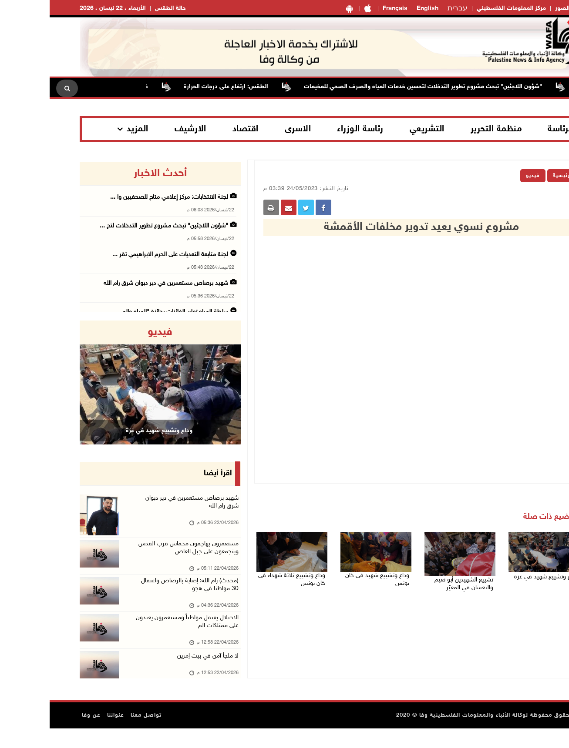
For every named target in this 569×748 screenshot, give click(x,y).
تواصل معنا (96, 734)
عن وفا (41, 734)
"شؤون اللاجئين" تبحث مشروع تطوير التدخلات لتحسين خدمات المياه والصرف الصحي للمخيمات (368, 86)
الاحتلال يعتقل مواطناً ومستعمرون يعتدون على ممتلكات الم (144, 636)
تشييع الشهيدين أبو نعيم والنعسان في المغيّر (419, 582)
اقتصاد (196, 129)
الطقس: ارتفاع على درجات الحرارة (171, 86)
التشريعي (377, 129)
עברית (408, 8)
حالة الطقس (120, 8)
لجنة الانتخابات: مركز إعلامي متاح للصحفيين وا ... (119, 197)
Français (345, 8)
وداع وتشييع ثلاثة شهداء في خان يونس (242, 578)
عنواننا (65, 734)
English (378, 8)
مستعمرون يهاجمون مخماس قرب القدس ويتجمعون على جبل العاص (136, 555)
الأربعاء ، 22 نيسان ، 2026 (63, 8)
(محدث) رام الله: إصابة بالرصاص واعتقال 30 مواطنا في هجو (137, 595)
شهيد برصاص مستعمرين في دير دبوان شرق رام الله (116, 283)
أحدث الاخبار (110, 173)
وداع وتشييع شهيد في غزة (501, 573)
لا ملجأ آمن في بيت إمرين (156, 672)
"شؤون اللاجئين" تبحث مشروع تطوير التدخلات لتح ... (114, 226)
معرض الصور (522, 8)
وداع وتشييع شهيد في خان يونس (326, 573)
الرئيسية (513, 176)
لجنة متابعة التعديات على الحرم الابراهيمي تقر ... (120, 254)
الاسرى (248, 129)
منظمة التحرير (446, 129)
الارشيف (141, 129)
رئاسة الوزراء (310, 129)
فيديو (483, 176)
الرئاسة (511, 129)
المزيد (88, 129)
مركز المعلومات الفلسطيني (461, 8)
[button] (42, 382)
